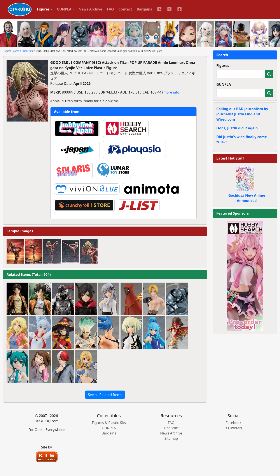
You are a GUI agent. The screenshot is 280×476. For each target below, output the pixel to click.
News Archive (90, 9)
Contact (125, 9)
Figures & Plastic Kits (22, 50)
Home (6, 50)
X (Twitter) (233, 428)
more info (171, 92)
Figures (222, 65)
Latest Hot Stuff (230, 158)
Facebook (234, 422)
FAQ (110, 9)
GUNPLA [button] (64, 9)
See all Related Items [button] (105, 394)
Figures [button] (43, 9)
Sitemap (171, 438)
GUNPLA (223, 84)
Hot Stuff (171, 428)
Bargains (144, 9)
